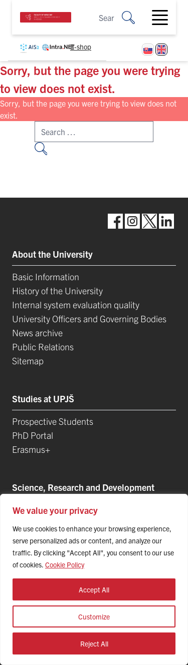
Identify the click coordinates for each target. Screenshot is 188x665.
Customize (94, 616)
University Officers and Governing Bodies (89, 318)
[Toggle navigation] (164, 18)
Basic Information (45, 276)
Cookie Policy (64, 564)
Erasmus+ (31, 449)
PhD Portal (32, 435)
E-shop (80, 46)
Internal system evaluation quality (75, 304)
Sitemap (28, 360)
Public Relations (43, 346)
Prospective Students (52, 421)
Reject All (94, 643)
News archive (37, 332)
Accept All (94, 589)
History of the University (57, 290)
